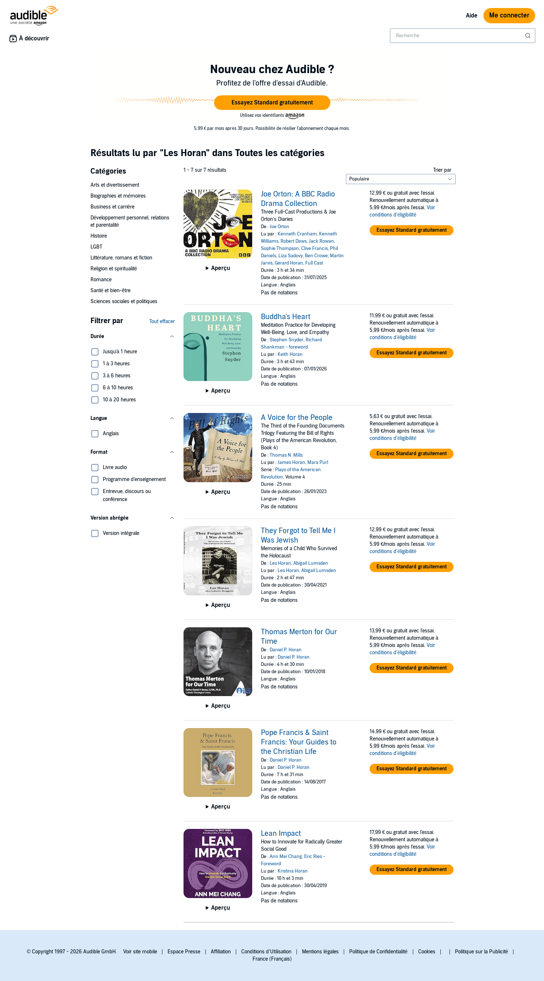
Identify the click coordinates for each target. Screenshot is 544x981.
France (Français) (272, 959)
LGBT (96, 247)
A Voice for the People (297, 417)
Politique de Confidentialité (378, 952)
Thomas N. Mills (286, 455)
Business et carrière (112, 207)
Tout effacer (162, 321)
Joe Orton (279, 227)
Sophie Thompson (280, 248)
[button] (272, 102)
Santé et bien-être (110, 290)
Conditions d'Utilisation (266, 952)
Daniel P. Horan (286, 650)
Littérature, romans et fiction (121, 258)
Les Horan (280, 563)
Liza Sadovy (290, 256)
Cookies (426, 952)
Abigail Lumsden (310, 563)
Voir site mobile (140, 952)
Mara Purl (317, 462)
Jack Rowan (321, 241)
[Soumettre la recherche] (528, 35)
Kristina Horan (293, 871)
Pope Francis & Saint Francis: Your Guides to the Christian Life (299, 742)
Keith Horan (290, 354)
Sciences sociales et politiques (123, 301)
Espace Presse (184, 952)
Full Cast (314, 263)
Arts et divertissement (114, 185)
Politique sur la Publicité (481, 952)
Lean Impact (281, 833)
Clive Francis (314, 248)
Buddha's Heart (285, 317)
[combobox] (462, 35)
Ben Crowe (316, 256)
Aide (471, 15)
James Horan (291, 462)
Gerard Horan (289, 263)
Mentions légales (320, 952)
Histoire (98, 236)
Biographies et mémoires (118, 196)
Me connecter (509, 15)
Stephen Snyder (286, 340)
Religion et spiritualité (113, 269)
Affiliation (221, 952)
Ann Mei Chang (286, 856)
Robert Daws (294, 241)
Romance (101, 280)
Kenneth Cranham (297, 234)
